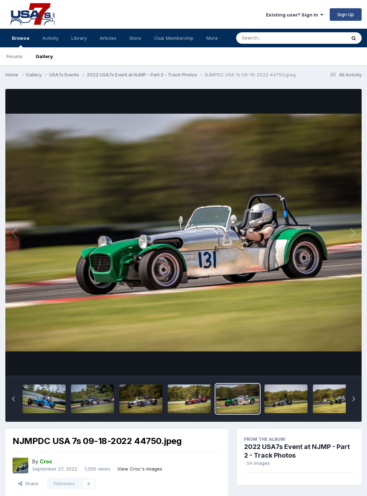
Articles (108, 38)
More (212, 38)
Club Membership (174, 38)
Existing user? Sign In (294, 15)
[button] (13, 399)
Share (28, 483)
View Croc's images (139, 469)
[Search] (271, 38)
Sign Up (345, 14)
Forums (14, 56)
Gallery (44, 56)
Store (135, 38)
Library (79, 38)
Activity (50, 38)
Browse (20, 41)
